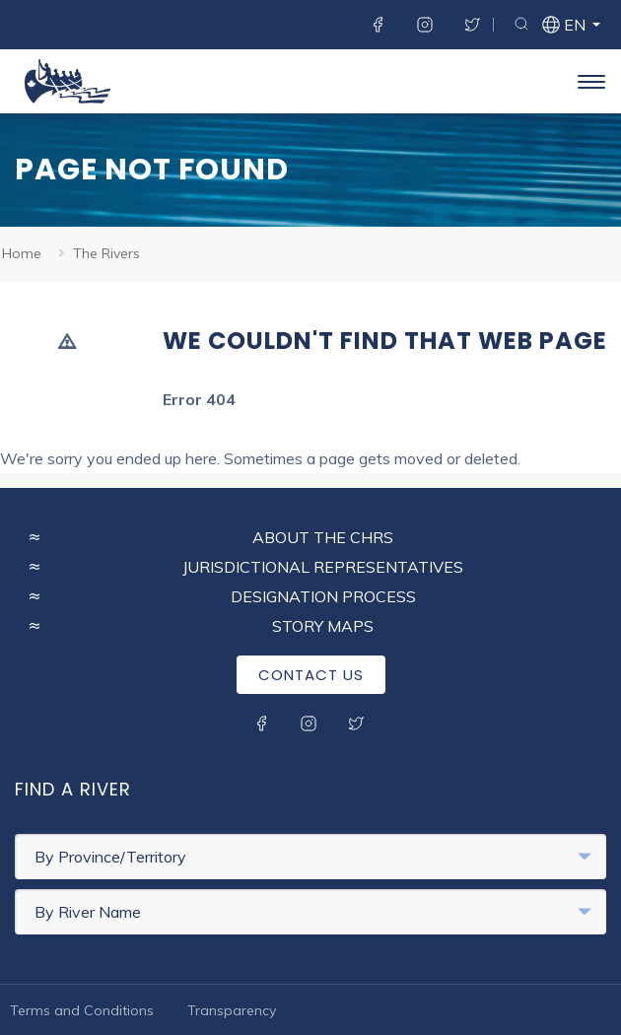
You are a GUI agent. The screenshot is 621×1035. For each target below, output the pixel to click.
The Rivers (106, 253)
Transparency (231, 1010)
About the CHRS (322, 537)
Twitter (472, 24)
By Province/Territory (312, 856)
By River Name (312, 912)
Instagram (425, 24)
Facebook (377, 24)
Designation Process (323, 596)
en (573, 26)
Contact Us (311, 674)
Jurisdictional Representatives (322, 567)
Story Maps (323, 626)
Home (21, 253)
